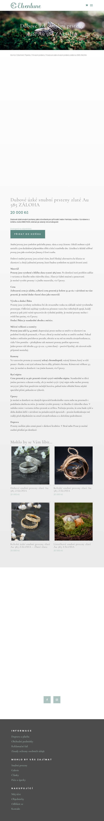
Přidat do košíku (27, 234)
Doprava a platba (20, 736)
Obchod (20, 55)
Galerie (15, 770)
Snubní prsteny (38, 55)
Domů (13, 55)
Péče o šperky (18, 780)
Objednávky (17, 799)
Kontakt (15, 808)
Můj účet (16, 794)
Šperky (28, 55)
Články (15, 775)
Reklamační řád (19, 746)
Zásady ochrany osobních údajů (27, 751)
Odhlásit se (17, 804)
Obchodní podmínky (22, 741)
